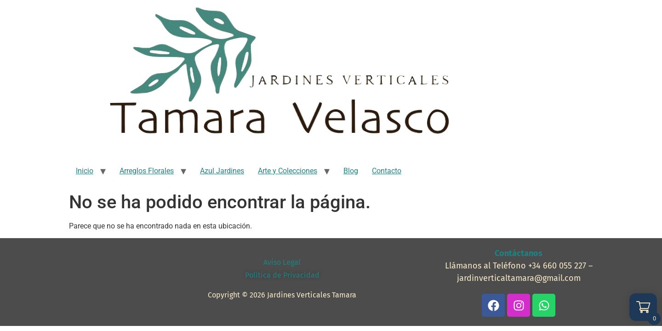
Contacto (386, 170)
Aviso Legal (282, 262)
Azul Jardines (222, 170)
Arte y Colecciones (287, 170)
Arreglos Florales (147, 170)
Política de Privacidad (282, 275)
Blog (350, 170)
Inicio (84, 170)
